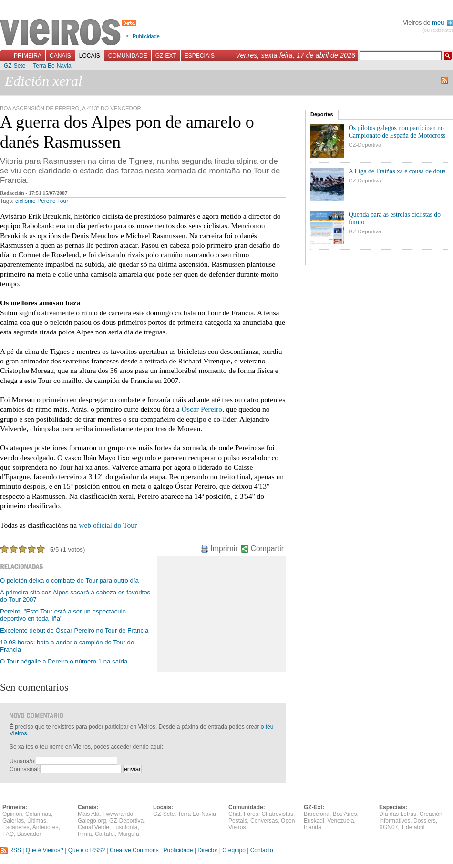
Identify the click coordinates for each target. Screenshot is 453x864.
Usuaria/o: (23, 761)
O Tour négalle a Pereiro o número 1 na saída (63, 661)
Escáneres (16, 827)
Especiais (200, 55)
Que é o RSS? (86, 850)
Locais (89, 55)
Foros (251, 814)
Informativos (394, 820)
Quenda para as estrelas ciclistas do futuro (395, 218)
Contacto (261, 850)
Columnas (38, 814)
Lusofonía (125, 827)
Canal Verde (93, 827)
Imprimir (223, 548)
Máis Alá (88, 814)
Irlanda (312, 827)
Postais (237, 820)
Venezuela (340, 820)
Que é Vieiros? (44, 850)
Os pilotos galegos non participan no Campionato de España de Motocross (397, 131)
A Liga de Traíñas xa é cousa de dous (397, 171)
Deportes (321, 114)
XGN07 (388, 827)
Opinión (12, 814)
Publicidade (146, 36)
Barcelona (316, 814)
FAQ (8, 834)
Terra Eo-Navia (52, 65)
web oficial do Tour (108, 525)
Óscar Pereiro (202, 409)
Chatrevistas (277, 814)
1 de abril (412, 827)
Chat (234, 814)
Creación (431, 814)
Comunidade (127, 55)
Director (207, 850)
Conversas (264, 820)
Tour (62, 201)
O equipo (234, 850)
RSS (10, 850)
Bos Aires (345, 814)
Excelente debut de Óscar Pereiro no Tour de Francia (74, 630)
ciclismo (25, 201)
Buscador (29, 834)
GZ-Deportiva (365, 145)
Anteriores (45, 827)
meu (442, 22)
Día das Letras (397, 814)
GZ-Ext (165, 55)
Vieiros (70, 33)
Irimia (85, 834)
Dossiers (424, 820)
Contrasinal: (25, 769)
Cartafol (105, 834)
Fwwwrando (118, 814)
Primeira (27, 55)
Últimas (36, 820)
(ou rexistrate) (437, 30)
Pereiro (46, 201)
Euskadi (314, 820)
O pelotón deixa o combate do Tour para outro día (69, 580)
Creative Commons (134, 850)
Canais (60, 55)
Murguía (128, 834)
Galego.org (92, 820)
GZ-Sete (14, 65)
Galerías (13, 820)
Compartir (267, 548)
